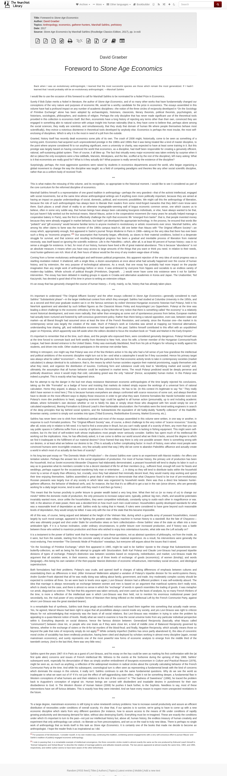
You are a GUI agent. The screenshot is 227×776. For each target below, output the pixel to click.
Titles (94, 770)
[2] (98, 630)
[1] (73, 234)
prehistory (116, 24)
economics (65, 24)
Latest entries (125, 770)
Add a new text (152, 770)
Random (71, 770)
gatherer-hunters (81, 24)
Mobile (138, 770)
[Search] (196, 4)
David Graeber (51, 21)
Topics (112, 770)
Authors (102, 770)
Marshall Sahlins (101, 24)
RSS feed (83, 770)
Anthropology (50, 24)
